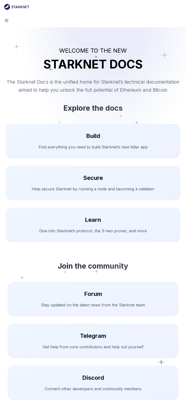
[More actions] (179, 6)
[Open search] (170, 7)
